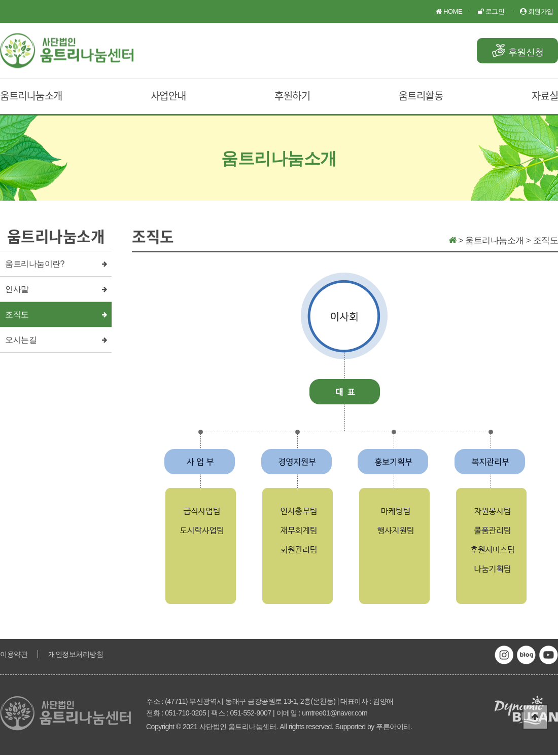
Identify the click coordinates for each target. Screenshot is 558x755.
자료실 (545, 95)
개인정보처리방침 (75, 654)
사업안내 (168, 95)
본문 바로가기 (0, 0)
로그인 (491, 11)
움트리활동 (421, 95)
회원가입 (536, 11)
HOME (449, 11)
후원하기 (292, 95)
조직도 (17, 314)
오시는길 (21, 339)
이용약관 (13, 654)
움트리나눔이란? (34, 263)
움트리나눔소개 (31, 95)
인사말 (17, 289)
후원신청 (526, 52)
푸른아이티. (394, 727)
